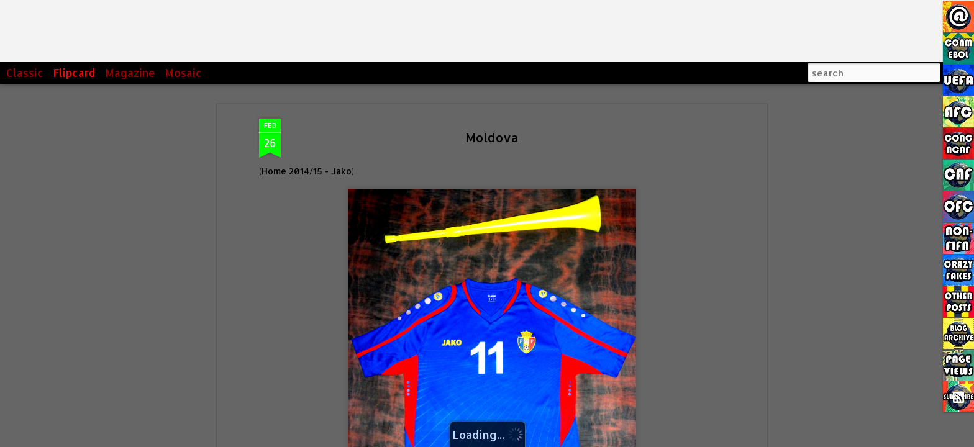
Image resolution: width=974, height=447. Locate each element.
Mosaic (183, 72)
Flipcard (74, 72)
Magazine (130, 72)
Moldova (492, 137)
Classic (24, 72)
